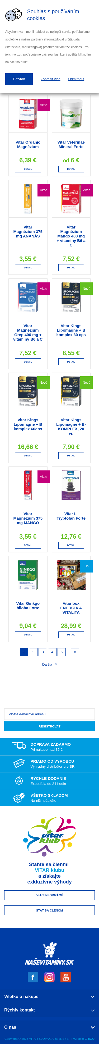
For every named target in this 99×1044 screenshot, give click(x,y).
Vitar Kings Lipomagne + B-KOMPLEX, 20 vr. (71, 427)
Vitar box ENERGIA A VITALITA (71, 608)
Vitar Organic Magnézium (28, 144)
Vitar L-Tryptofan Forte (71, 515)
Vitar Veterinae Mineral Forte (71, 144)
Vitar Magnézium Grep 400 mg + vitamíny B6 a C (28, 332)
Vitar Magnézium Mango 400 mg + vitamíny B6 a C (71, 236)
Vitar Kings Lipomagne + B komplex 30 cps (71, 330)
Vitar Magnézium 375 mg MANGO (28, 518)
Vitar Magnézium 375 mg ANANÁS (28, 231)
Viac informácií (49, 895)
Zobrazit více (50, 79)
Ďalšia (49, 664)
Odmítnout (76, 79)
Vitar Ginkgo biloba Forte (28, 605)
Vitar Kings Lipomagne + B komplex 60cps (28, 424)
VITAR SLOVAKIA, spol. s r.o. (49, 1038)
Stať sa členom (49, 910)
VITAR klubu (49, 870)
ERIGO (90, 1038)
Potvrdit (19, 79)
